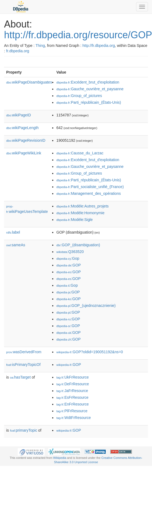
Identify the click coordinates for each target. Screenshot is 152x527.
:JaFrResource (72, 391)
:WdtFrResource (73, 417)
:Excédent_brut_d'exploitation (87, 82)
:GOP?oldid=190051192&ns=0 (89, 352)
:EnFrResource (72, 404)
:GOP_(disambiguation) (78, 245)
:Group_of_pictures (79, 95)
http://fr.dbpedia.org (98, 45)
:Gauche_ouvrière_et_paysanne (89, 89)
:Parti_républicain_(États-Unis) (88, 102)
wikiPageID (18, 115)
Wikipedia (59, 457)
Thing (40, 45)
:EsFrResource (72, 397)
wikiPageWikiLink (23, 153)
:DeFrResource (72, 384)
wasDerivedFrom (23, 352)
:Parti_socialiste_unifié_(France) (89, 187)
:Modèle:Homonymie (80, 213)
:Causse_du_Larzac (79, 153)
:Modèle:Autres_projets (82, 206)
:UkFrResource (72, 377)
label (13, 232)
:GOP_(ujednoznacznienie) (85, 305)
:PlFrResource (71, 411)
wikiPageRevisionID (25, 140)
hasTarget (20, 377)
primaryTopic (23, 430)
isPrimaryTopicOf (23, 364)
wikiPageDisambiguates (29, 82)
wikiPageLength (22, 128)
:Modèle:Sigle (74, 219)
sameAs (15, 245)
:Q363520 (70, 251)
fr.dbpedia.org (17, 51)
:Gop (67, 258)
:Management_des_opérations (88, 193)
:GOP (68, 265)
